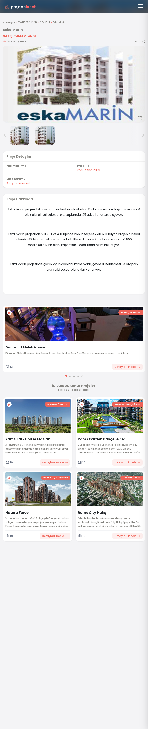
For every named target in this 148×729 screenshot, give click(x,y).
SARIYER (64, 404)
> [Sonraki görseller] (143, 135)
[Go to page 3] (74, 376)
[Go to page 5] (82, 376)
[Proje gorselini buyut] (74, 84)
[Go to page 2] (70, 376)
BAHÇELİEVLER (133, 404)
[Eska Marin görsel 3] (45, 135)
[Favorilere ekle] (9, 312)
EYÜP (137, 477)
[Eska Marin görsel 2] (19, 135)
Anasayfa (9, 22)
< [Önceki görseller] (5, 135)
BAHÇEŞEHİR (62, 477)
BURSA (124, 312)
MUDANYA (135, 312)
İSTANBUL (45, 22)
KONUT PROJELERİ (27, 22)
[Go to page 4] (78, 376)
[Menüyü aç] (140, 6)
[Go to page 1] (66, 376)
